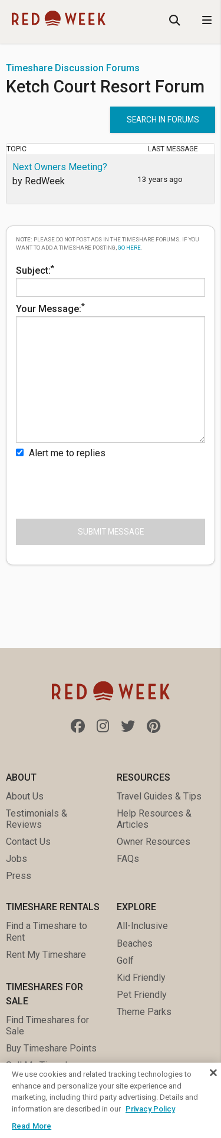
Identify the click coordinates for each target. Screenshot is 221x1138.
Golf (125, 960)
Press (18, 875)
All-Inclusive (142, 925)
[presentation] (105, 486)
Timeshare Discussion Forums (73, 68)
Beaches (135, 943)
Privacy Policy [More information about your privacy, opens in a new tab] (150, 1108)
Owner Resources (153, 841)
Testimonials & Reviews (36, 819)
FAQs (128, 858)
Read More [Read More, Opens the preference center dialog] (31, 1126)
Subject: (110, 280)
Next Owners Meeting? (59, 166)
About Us (25, 796)
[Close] (213, 1072)
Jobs (16, 858)
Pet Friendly (142, 994)
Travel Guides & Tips (159, 796)
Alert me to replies (60, 453)
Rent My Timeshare (46, 954)
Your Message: (110, 372)
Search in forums (163, 119)
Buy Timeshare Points (51, 1048)
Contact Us (28, 841)
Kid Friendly (141, 977)
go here (129, 247)
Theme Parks (144, 1011)
